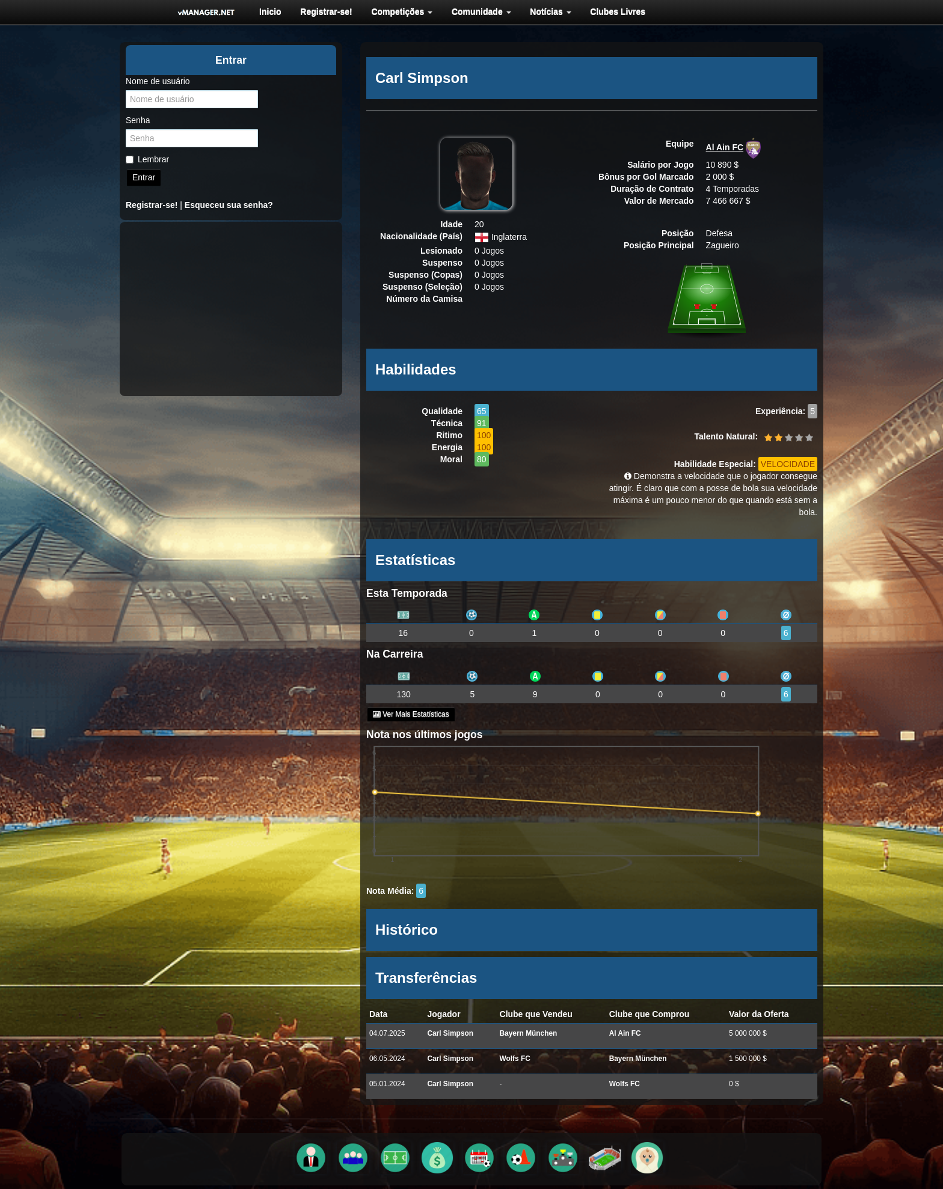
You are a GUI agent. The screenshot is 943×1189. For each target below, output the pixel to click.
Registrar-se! (324, 11)
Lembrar (147, 159)
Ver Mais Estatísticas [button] (411, 714)
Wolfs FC (515, 1058)
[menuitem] (269, 11)
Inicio (269, 11)
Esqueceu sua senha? (229, 205)
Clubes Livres (611, 11)
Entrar (143, 177)
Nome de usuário (158, 81)
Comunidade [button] (477, 11)
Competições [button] (398, 11)
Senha (138, 120)
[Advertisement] (231, 309)
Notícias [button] (545, 11)
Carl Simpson (450, 1033)
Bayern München (529, 1033)
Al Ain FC (724, 147)
